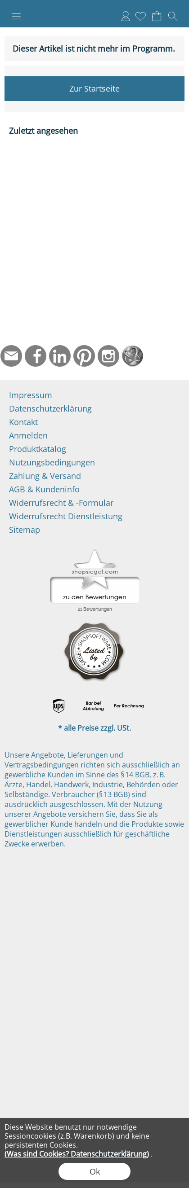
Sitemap (24, 529)
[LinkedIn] (60, 356)
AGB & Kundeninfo (44, 489)
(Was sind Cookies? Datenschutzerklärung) (76, 1154)
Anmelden (125, 16)
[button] (16, 16)
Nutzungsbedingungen (52, 462)
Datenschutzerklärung (50, 408)
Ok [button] (95, 1171)
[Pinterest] (84, 356)
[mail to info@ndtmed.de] (11, 356)
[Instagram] (108, 356)
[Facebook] (35, 356)
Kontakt (23, 421)
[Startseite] (133, 356)
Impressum (30, 395)
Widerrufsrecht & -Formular (61, 502)
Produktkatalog (37, 448)
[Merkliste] (140, 16)
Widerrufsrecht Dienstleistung (65, 516)
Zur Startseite (94, 88)
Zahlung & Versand (45, 475)
